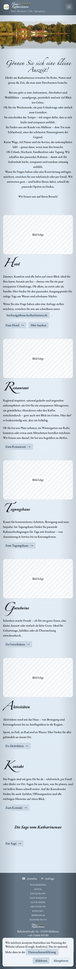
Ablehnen (41, 960)
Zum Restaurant (18, 447)
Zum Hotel (14, 325)
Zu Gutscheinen (17, 644)
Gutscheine (38, 902)
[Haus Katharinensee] (24, 7)
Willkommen (38, 884)
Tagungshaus (38, 897)
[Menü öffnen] (69, 7)
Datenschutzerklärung (42, 952)
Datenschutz (38, 919)
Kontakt (38, 910)
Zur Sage (13, 843)
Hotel (38, 889)
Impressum (38, 915)
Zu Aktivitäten (16, 746)
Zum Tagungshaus (19, 545)
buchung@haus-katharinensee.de (27, 315)
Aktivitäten (38, 906)
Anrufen (29, 879)
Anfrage (47, 879)
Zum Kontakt (16, 808)
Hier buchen (38, 325)
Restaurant (38, 893)
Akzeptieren (60, 960)
